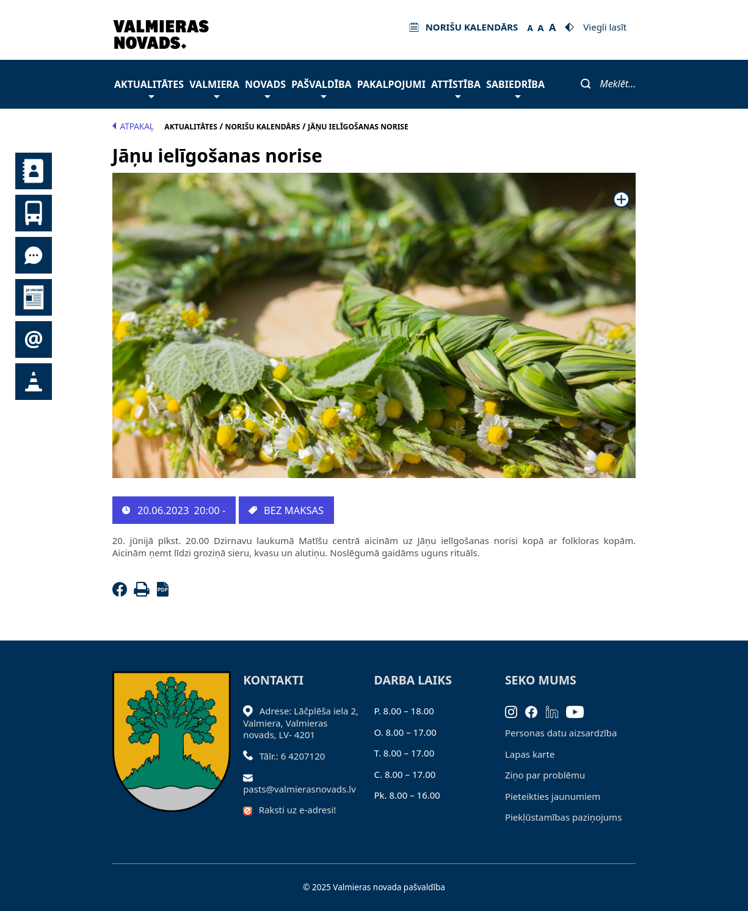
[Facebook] (122, 593)
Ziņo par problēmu (545, 775)
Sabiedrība (515, 88)
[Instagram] (515, 711)
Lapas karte (530, 754)
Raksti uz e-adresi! (297, 810)
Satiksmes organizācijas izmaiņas (33, 381)
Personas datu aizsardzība (561, 733)
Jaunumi (33, 297)
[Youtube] (579, 711)
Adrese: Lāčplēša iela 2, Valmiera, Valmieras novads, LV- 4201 (300, 723)
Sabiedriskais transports (33, 213)
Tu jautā (33, 255)
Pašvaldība (321, 88)
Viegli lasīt (604, 27)
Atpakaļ (133, 126)
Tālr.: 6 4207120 (292, 756)
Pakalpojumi (391, 84)
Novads (265, 88)
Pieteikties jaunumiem (33, 339)
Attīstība (456, 88)
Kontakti (33, 171)
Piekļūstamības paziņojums (563, 817)
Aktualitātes (149, 88)
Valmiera (214, 88)
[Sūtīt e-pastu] (251, 777)
